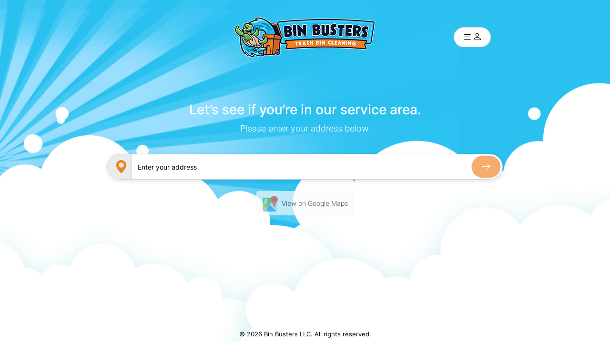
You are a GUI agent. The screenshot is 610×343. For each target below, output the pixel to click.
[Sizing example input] (317, 167)
